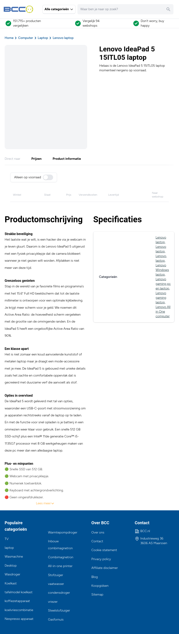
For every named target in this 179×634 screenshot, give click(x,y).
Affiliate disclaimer (104, 568)
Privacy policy (101, 559)
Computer (25, 38)
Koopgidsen (100, 586)
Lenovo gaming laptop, (161, 297)
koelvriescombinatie (19, 610)
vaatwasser (56, 584)
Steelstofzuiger (59, 610)
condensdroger (59, 593)
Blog (94, 577)
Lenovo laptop (63, 38)
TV (7, 539)
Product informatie (67, 159)
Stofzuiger (55, 575)
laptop (9, 548)
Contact (97, 541)
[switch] (48, 177)
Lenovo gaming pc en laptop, (163, 283)
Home (9, 38)
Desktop (11, 566)
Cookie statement (104, 550)
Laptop (43, 38)
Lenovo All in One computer (163, 311)
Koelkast (11, 583)
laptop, (161, 261)
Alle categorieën (59, 9)
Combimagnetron (60, 557)
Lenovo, (161, 256)
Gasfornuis (56, 619)
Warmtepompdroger (62, 532)
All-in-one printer (60, 566)
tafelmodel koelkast (18, 592)
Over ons (97, 532)
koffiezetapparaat (17, 601)
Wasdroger (12, 574)
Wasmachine (14, 557)
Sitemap (97, 594)
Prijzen (36, 159)
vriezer (53, 602)
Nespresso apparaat (19, 619)
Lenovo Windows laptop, (162, 269)
